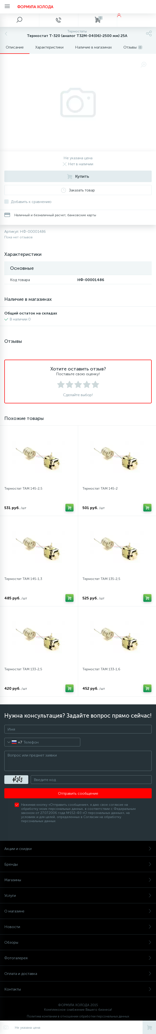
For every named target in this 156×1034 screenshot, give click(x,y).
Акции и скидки (78, 848)
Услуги (78, 895)
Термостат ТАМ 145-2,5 (23, 488)
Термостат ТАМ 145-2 (100, 488)
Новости (78, 926)
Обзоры (78, 942)
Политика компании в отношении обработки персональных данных (78, 1016)
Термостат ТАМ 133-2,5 (23, 669)
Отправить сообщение (78, 793)
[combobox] (13, 742)
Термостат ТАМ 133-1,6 (101, 669)
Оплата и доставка (78, 973)
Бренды (78, 864)
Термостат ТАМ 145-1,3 (23, 579)
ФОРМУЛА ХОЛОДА (35, 7)
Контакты (78, 989)
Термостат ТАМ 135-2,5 (101, 579)
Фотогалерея (78, 958)
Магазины (78, 880)
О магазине (78, 911)
